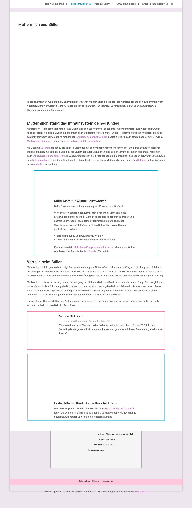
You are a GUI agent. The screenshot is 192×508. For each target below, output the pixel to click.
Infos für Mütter (79, 4)
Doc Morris (90, 251)
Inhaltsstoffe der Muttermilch (92, 137)
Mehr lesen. (141, 491)
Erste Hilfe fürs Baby (153, 4)
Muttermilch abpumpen (39, 141)
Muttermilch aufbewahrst (87, 141)
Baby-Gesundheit (54, 4)
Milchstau (141, 160)
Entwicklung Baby (126, 4)
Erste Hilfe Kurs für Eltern (120, 408)
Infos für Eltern (102, 4)
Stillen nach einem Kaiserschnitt (50, 155)
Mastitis (39, 164)
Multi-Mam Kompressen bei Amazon (93, 247)
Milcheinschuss (40, 160)
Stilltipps (45, 147)
